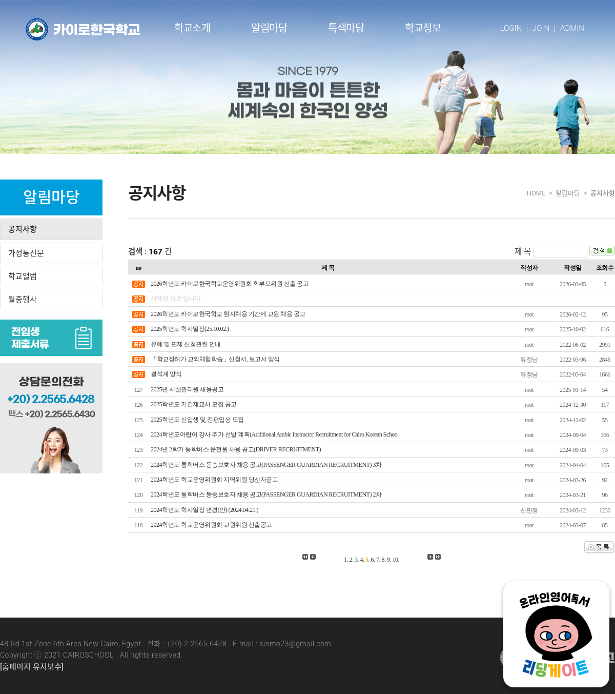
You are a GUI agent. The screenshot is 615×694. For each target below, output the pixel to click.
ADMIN (572, 28)
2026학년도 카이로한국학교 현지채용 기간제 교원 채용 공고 (228, 314)
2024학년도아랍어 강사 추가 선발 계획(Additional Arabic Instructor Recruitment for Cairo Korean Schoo (274, 434)
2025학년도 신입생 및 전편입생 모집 (197, 419)
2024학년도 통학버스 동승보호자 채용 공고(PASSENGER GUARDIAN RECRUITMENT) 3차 (266, 464)
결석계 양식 (166, 374)
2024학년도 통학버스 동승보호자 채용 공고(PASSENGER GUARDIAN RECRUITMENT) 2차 (266, 494)
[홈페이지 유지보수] (32, 666)
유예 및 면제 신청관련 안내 (186, 344)
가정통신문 (26, 253)
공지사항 (22, 229)
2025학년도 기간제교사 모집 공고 (194, 404)
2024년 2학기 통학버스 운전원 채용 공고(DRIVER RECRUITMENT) (236, 449)
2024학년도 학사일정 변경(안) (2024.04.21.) (204, 509)
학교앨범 (22, 276)
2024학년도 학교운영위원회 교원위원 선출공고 (211, 524)
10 (395, 559)
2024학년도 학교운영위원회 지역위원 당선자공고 (214, 479)
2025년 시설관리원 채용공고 (187, 389)
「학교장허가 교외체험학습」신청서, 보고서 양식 (215, 359)
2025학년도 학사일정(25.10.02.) (190, 328)
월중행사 (22, 299)
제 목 (523, 251)
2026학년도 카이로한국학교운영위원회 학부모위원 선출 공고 (230, 283)
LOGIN (511, 28)
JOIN (540, 28)
